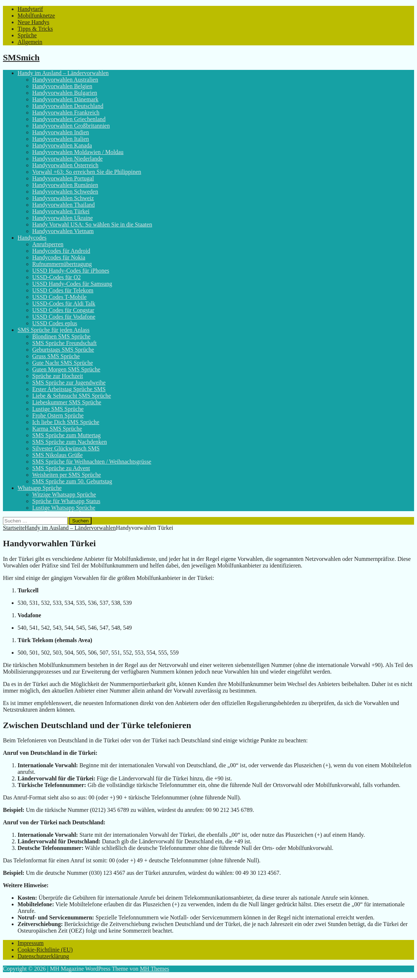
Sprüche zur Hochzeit (57, 376)
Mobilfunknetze (36, 15)
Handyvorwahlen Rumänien (65, 185)
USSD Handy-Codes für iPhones (70, 270)
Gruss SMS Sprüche (56, 356)
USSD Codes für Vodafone (63, 317)
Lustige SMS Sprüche (57, 409)
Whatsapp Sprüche (40, 488)
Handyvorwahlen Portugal (63, 178)
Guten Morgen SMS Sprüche (66, 369)
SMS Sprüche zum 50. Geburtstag (72, 481)
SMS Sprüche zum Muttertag (66, 435)
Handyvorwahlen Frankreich (66, 112)
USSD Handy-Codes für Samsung (72, 284)
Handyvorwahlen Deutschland (67, 106)
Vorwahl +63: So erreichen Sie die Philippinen (86, 172)
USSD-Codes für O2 (56, 277)
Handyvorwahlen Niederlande (67, 158)
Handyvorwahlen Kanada (62, 145)
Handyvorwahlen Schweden (65, 191)
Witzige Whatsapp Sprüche (64, 494)
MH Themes (154, 969)
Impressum (31, 943)
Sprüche (27, 35)
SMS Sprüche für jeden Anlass (53, 330)
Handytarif (30, 9)
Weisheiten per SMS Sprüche (66, 475)
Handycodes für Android (61, 251)
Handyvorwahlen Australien (65, 79)
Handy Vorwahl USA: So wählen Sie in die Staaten (92, 224)
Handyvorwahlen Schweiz (63, 198)
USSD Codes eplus (54, 323)
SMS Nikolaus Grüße (57, 455)
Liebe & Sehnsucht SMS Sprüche (71, 396)
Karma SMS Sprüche (57, 429)
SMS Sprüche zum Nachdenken (69, 442)
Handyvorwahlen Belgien (62, 86)
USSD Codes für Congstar (63, 310)
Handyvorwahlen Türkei (61, 211)
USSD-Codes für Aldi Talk (63, 303)
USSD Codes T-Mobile (59, 297)
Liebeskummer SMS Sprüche (66, 402)
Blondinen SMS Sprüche (61, 336)
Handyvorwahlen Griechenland (68, 119)
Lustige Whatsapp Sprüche (63, 508)
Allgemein (30, 42)
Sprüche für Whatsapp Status (66, 501)
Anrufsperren (47, 244)
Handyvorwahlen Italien (60, 139)
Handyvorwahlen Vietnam (63, 231)
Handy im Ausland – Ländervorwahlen (63, 73)
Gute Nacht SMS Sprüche (62, 363)
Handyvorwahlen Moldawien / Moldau (77, 152)
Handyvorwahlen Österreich (65, 165)
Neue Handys (33, 22)
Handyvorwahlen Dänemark (65, 99)
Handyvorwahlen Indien (60, 132)
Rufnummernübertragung (62, 264)
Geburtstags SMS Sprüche (63, 349)
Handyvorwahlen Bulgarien (64, 93)
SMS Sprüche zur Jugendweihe (68, 382)
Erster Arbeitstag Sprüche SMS (68, 389)
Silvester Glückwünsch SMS (66, 448)
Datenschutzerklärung (43, 956)
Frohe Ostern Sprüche (57, 415)
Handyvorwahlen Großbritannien (71, 126)
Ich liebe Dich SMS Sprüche (65, 422)
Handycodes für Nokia (58, 257)
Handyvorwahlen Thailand (63, 205)
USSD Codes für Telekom (62, 290)
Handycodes (32, 238)
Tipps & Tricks (35, 29)
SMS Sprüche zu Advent (61, 468)
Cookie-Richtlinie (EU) (45, 950)
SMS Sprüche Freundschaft (64, 343)
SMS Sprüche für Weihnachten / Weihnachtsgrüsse (91, 461)
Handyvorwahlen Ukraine (62, 218)
